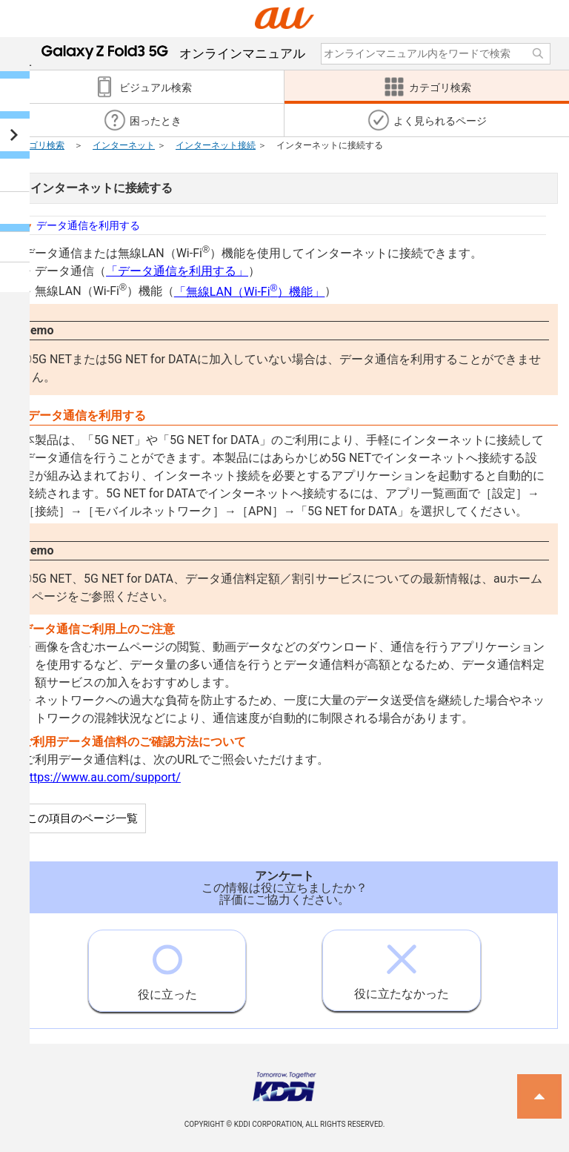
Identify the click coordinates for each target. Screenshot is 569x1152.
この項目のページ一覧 (82, 818)
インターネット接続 (216, 145)
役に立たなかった (401, 965)
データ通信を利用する (88, 225)
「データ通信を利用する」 (177, 271)
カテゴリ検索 (37, 145)
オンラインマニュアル (173, 53)
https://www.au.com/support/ (102, 777)
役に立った (167, 966)
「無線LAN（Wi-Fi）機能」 (249, 292)
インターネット (124, 145)
